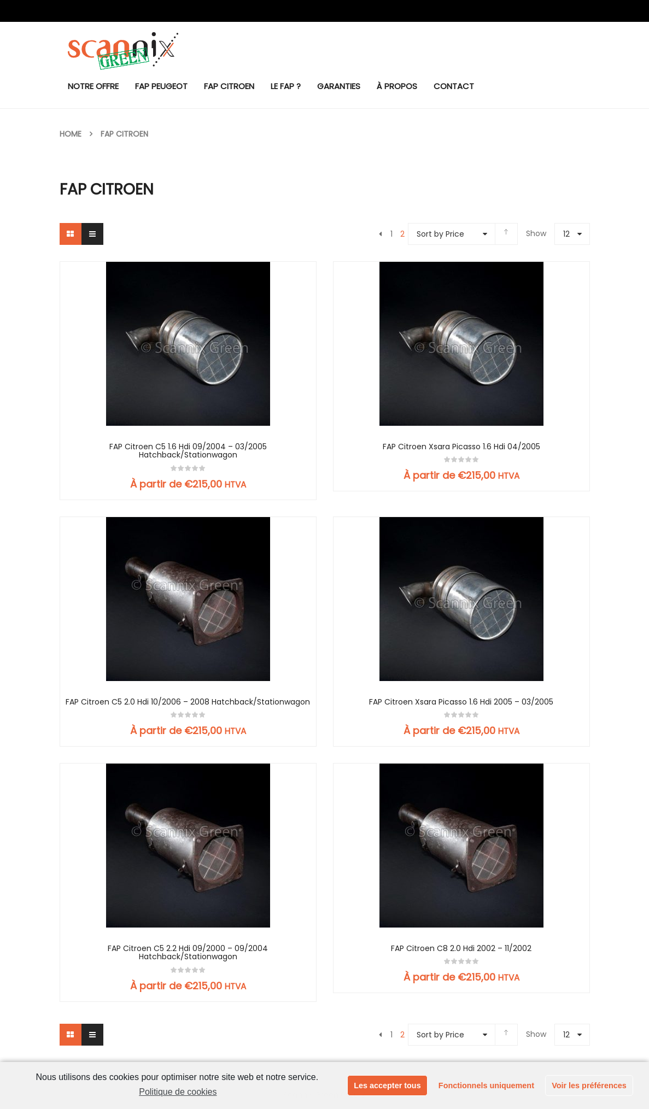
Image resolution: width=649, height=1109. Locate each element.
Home (70, 133)
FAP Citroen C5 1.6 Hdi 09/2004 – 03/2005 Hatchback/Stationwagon (188, 451)
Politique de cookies (178, 1091)
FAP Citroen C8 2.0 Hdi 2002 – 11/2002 (461, 948)
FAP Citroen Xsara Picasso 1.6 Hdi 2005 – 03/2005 (461, 702)
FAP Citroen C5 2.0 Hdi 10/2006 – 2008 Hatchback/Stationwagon (188, 702)
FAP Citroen (124, 133)
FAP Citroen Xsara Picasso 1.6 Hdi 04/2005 (461, 447)
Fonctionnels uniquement (486, 1085)
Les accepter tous (387, 1085)
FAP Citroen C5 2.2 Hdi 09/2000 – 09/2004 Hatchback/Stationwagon (188, 952)
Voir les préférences (589, 1085)
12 (566, 233)
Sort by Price (440, 233)
